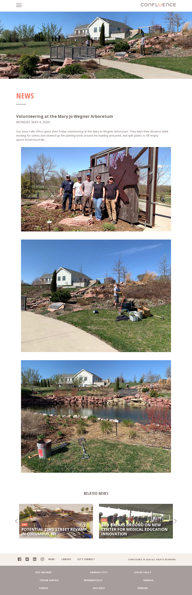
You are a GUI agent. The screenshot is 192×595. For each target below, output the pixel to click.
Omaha (49, 588)
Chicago (112, 588)
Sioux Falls (95, 579)
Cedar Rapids (127, 579)
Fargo (80, 588)
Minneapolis (158, 579)
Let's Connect (85, 566)
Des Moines (33, 579)
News (50, 566)
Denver (143, 588)
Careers (65, 566)
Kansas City (64, 579)
